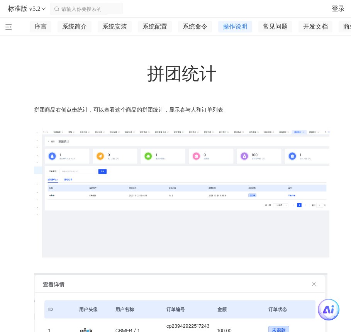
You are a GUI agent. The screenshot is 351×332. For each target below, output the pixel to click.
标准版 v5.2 (27, 9)
